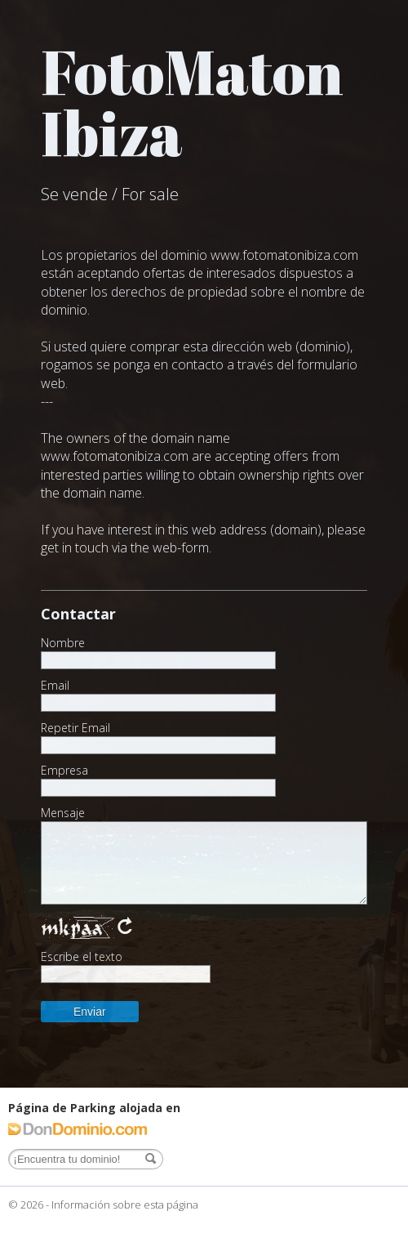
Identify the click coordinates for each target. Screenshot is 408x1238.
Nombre (63, 643)
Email (55, 685)
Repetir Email (75, 728)
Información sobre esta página (124, 1204)
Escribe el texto (81, 956)
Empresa (64, 770)
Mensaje (63, 813)
